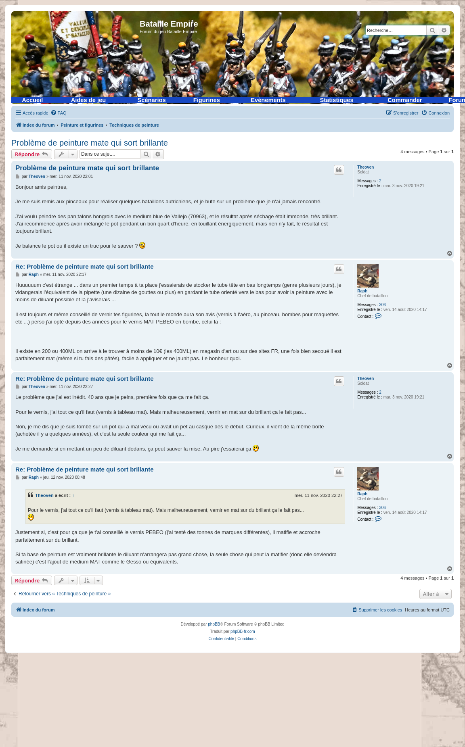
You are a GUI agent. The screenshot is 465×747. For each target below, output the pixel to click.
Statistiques (337, 100)
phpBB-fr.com (242, 631)
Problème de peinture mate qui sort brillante (89, 142)
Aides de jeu (88, 100)
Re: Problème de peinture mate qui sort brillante (84, 266)
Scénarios (152, 100)
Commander (405, 100)
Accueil (32, 100)
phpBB (214, 624)
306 (382, 305)
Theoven (365, 167)
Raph (362, 291)
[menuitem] (58, 113)
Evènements (268, 100)
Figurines (206, 100)
